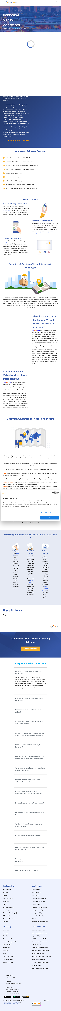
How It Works (7, 889)
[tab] (30, 672)
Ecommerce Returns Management (41, 956)
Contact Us (6, 930)
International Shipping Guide (40, 916)
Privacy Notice (7, 916)
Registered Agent (36, 936)
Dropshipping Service (38, 953)
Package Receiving (37, 913)
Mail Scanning (36, 895)
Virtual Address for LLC (38, 901)
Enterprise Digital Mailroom (39, 930)
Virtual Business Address (39, 898)
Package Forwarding (37, 910)
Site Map (5, 921)
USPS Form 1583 (8, 956)
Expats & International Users (40, 968)
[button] (30, 672)
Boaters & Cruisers (37, 965)
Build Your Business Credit (39, 939)
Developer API (7, 944)
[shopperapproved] (36, 1004)
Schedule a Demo (8, 898)
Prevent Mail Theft (8, 939)
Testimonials (6, 947)
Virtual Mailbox (36, 889)
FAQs (4, 904)
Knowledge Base (7, 910)
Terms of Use (15, 1003)
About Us (5, 933)
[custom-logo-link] (11, 2)
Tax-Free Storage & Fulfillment (40, 950)
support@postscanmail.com (13, 983)
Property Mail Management (39, 941)
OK (50, 517)
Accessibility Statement (8, 1005)
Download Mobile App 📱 (10, 913)
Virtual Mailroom (36, 918)
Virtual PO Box (36, 904)
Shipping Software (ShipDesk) (40, 921)
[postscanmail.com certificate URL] (50, 626)
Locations (5, 901)
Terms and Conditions (9, 918)
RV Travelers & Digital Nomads (40, 962)
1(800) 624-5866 (10, 978)
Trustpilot (46, 1000)
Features (5, 892)
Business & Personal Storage (40, 947)
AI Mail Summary (36, 944)
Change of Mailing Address (39, 907)
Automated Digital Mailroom (40, 933)
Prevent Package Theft (9, 941)
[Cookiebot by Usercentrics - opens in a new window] (52, 492)
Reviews (5, 950)
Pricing (5, 895)
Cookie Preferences (7, 1003)
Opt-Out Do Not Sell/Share (48, 513)
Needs (37, 523)
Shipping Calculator (8, 907)
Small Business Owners (38, 959)
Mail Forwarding (36, 892)
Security (5, 936)
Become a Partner (8, 959)
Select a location (30, 649)
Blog (4, 953)
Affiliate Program (8, 962)
